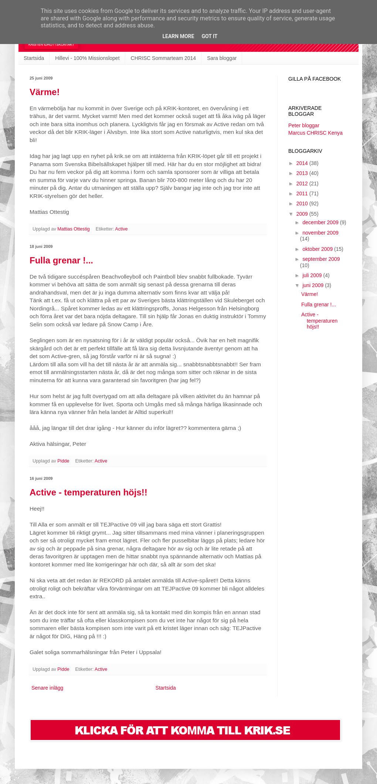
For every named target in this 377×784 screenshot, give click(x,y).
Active (121, 229)
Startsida (34, 58)
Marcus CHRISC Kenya (315, 133)
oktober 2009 (318, 249)
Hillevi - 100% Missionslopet (87, 58)
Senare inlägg (47, 688)
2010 (302, 203)
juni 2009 (313, 285)
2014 (302, 163)
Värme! (45, 92)
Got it (209, 36)
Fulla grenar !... (61, 260)
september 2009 (321, 259)
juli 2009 (312, 275)
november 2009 (320, 233)
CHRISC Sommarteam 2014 (163, 58)
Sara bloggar (222, 58)
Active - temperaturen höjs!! (88, 492)
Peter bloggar (303, 125)
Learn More (178, 36)
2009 (302, 214)
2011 (302, 193)
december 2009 (321, 222)
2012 (302, 183)
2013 (302, 173)
